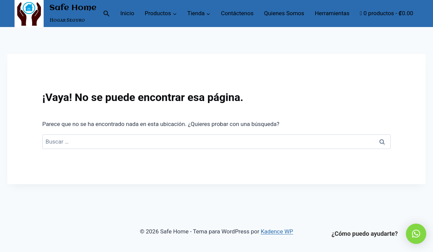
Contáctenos (237, 13)
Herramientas (332, 13)
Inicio (127, 13)
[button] (106, 13)
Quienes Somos (284, 13)
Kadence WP (277, 231)
